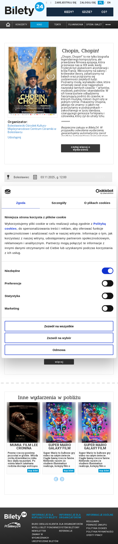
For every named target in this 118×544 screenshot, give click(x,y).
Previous (56, 479)
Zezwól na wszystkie (59, 326)
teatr (57, 24)
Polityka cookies (96, 528)
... (108, 24)
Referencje (65, 531)
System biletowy (69, 527)
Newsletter (39, 531)
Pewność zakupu (96, 525)
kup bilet (33, 470)
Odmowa (59, 349)
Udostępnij (14, 137)
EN (109, 2)
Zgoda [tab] (20, 203)
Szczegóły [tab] (59, 203)
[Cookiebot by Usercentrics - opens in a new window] (95, 191)
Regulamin (92, 521)
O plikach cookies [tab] (97, 203)
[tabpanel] (23, 438)
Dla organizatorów (71, 524)
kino (39, 24)
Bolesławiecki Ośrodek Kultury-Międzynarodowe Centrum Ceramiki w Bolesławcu (32, 129)
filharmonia (75, 24)
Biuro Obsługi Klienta (45, 524)
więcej (59, 361)
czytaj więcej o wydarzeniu (80, 148)
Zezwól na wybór (59, 338)
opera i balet (94, 24)
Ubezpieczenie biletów (45, 541)
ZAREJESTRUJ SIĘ (65, 2)
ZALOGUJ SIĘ (88, 2)
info (100, 177)
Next (62, 479)
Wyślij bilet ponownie (45, 527)
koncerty (21, 24)
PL (100, 2)
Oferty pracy (94, 535)
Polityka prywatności (99, 531)
